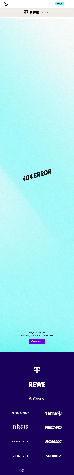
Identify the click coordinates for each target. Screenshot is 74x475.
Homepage (36, 341)
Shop (59, 4)
